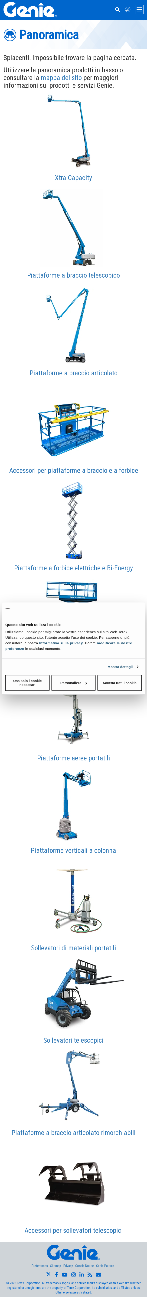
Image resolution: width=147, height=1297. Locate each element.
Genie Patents (105, 1266)
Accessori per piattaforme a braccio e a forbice (73, 470)
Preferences (40, 1266)
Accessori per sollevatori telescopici (73, 1230)
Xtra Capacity (73, 178)
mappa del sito (61, 78)
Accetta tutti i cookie (119, 683)
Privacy (68, 1266)
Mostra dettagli (120, 667)
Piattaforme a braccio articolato (74, 373)
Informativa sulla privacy (61, 643)
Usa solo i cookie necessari (27, 683)
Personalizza (73, 683)
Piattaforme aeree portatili (73, 758)
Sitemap (55, 1266)
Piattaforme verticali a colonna (73, 850)
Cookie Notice (84, 1266)
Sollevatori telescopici (73, 1040)
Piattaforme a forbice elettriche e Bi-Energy (73, 568)
